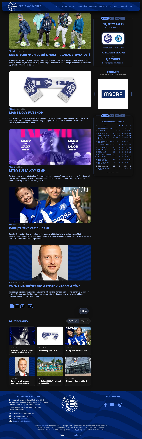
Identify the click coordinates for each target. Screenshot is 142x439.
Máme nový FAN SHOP (26, 113)
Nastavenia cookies (20, 419)
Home (57, 6)
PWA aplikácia (42, 426)
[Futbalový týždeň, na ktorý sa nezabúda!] (50, 371)
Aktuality (13, 109)
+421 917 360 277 (76, 431)
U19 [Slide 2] (111, 18)
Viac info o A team (113, 173)
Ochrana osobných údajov (22, 421)
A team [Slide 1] (105, 18)
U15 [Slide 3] (117, 18)
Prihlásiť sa (126, 6)
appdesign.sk (77, 435)
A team (12, 282)
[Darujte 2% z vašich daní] (78, 340)
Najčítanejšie (73, 321)
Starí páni (82, 6)
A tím (64, 6)
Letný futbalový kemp (27, 170)
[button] (96, 93)
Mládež (12, 51)
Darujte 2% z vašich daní (29, 228)
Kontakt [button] (113, 6)
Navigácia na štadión (114, 63)
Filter (83, 311)
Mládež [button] (72, 6)
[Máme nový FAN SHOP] (50, 340)
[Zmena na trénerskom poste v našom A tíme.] (22, 371)
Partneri (93, 6)
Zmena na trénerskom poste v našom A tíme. (45, 286)
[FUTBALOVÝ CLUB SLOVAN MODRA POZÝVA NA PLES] (22, 340)
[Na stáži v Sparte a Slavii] (78, 371)
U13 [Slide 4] (122, 18)
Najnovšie (85, 321)
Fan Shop (103, 6)
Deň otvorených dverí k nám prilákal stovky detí (49, 55)
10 (30, 306)
